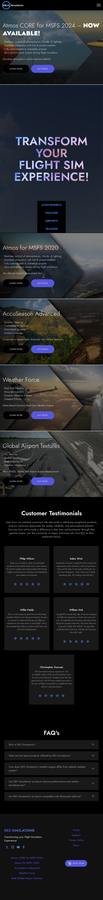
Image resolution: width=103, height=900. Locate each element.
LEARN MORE (16, 68)
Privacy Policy (76, 840)
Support (76, 835)
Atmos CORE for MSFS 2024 (27, 858)
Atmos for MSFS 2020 (26, 863)
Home (76, 830)
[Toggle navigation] (99, 5)
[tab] (51, 744)
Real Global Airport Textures (27, 878)
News (76, 845)
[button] (51, 744)
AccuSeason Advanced (26, 868)
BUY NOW (43, 68)
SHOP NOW (76, 863)
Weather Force (27, 873)
